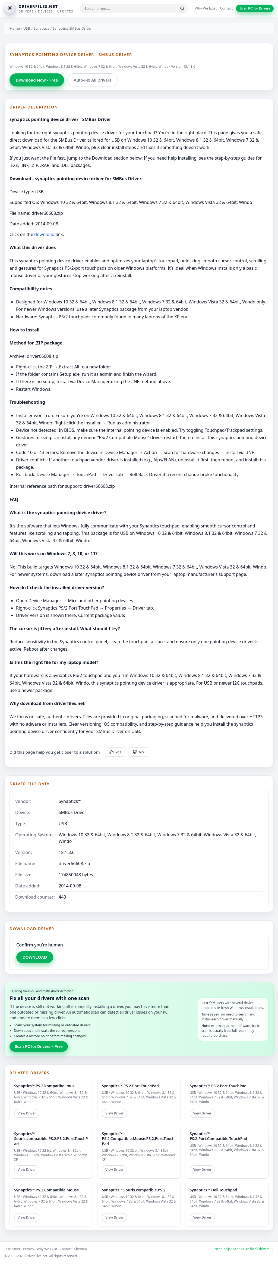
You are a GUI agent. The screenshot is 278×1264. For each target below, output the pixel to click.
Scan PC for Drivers (254, 8)
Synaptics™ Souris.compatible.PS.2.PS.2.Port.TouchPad (51, 1138)
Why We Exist (206, 8)
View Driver (27, 1113)
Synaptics (41, 28)
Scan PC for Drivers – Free (39, 1046)
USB (26, 28)
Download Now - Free (37, 80)
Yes (115, 752)
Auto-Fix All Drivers (92, 80)
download (44, 234)
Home (15, 28)
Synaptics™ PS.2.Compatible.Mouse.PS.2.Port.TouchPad (138, 1138)
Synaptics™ (70, 801)
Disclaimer (12, 1249)
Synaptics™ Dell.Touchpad (213, 1189)
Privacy (28, 1249)
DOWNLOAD (35, 957)
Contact (226, 8)
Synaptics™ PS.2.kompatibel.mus (44, 1085)
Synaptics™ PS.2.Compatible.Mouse (46, 1189)
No (138, 752)
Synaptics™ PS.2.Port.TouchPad (130, 1085)
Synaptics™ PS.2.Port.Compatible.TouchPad (218, 1136)
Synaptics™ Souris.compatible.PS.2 (133, 1189)
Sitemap (80, 1249)
